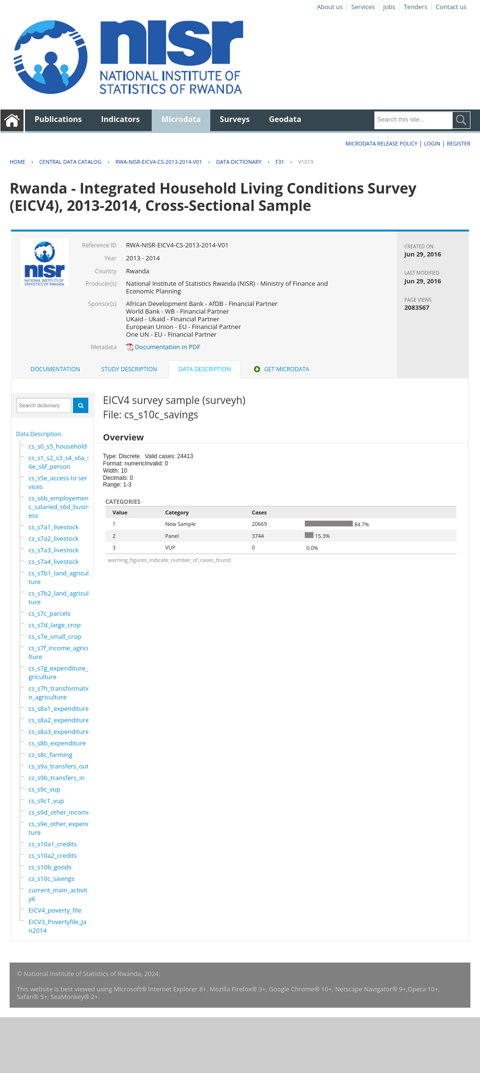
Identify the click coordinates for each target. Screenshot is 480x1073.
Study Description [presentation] (129, 369)
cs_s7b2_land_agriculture (59, 597)
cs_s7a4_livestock (54, 561)
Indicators (120, 119)
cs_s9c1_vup (46, 800)
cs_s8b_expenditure (57, 743)
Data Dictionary (239, 161)
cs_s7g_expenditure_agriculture (60, 672)
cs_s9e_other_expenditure (60, 828)
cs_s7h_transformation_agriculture (60, 692)
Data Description (38, 434)
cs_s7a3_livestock (54, 550)
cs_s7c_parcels (50, 613)
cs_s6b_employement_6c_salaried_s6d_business (63, 507)
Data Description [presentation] (205, 369)
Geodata (285, 119)
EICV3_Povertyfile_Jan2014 (57, 926)
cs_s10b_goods (50, 867)
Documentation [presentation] (55, 369)
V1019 (305, 161)
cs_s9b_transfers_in (57, 777)
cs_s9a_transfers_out (59, 766)
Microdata (181, 119)
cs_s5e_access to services (58, 482)
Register (458, 143)
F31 (280, 161)
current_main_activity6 (58, 894)
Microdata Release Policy (382, 143)
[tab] (55, 369)
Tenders (415, 6)
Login (432, 143)
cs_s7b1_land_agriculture (59, 577)
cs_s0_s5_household (58, 446)
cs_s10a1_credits (53, 844)
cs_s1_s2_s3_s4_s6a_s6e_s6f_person (59, 462)
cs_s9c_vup (44, 789)
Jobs (389, 6)
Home (17, 161)
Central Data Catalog (70, 161)
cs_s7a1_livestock (54, 527)
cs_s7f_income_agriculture (60, 652)
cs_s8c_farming (50, 754)
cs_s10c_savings (52, 878)
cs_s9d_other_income (60, 812)
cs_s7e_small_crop (55, 636)
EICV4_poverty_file (55, 910)
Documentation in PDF (163, 346)
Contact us (451, 6)
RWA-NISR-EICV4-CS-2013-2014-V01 (158, 161)
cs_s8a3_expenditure (59, 731)
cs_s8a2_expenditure (59, 720)
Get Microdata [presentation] (280, 369)
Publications (58, 119)
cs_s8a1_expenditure (59, 708)
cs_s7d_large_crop (55, 625)
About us (330, 6)
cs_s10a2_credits (53, 855)
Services (363, 6)
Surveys (235, 119)
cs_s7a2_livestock (54, 538)
